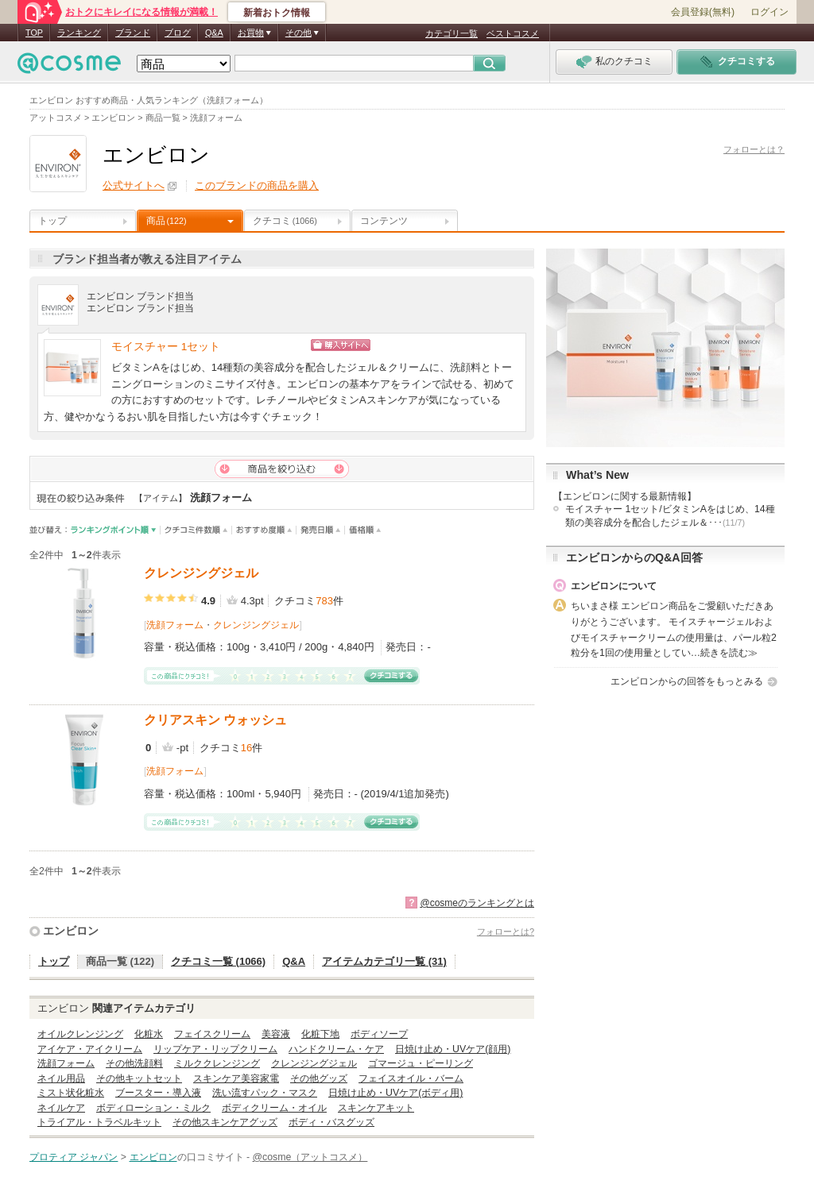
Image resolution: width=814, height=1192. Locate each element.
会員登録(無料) (703, 11)
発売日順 (321, 530)
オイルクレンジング (80, 1034)
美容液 (276, 1034)
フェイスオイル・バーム (411, 1078)
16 (246, 748)
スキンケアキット (376, 1107)
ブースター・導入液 (158, 1092)
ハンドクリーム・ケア (336, 1049)
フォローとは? (505, 931)
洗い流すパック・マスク (264, 1092)
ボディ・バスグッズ (331, 1122)
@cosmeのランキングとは (477, 902)
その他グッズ (318, 1078)
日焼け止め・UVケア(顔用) (452, 1049)
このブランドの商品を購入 (257, 185)
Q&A (214, 32)
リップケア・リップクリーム (215, 1049)
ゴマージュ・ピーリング (420, 1063)
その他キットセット (139, 1078)
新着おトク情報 (276, 12)
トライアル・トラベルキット (99, 1122)
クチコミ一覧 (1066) (218, 961)
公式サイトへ (134, 185)
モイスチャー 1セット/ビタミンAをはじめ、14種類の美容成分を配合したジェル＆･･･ (670, 515)
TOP (34, 32)
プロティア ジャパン (73, 1157)
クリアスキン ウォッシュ (215, 720)
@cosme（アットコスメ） (310, 1157)
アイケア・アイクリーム (89, 1049)
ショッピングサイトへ (409, 345)
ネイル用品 (61, 1078)
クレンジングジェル (201, 573)
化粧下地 (320, 1034)
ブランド (132, 32)
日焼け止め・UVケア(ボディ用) (395, 1092)
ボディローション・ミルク (153, 1107)
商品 (166, 220)
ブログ (178, 32)
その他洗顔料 (134, 1063)
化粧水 (148, 1034)
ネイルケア (61, 1107)
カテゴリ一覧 (451, 33)
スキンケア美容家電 (236, 1078)
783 (324, 601)
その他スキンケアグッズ (224, 1122)
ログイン (769, 11)
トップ (52, 220)
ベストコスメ (512, 33)
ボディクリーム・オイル (274, 1107)
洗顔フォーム (175, 625)
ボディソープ (379, 1034)
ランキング (79, 32)
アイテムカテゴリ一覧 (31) (384, 961)
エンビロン (71, 930)
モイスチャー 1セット (165, 347)
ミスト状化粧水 (70, 1092)
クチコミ (285, 220)
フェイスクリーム (212, 1034)
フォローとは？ (754, 149)
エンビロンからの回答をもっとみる (686, 681)
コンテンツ (384, 220)
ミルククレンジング (217, 1063)
